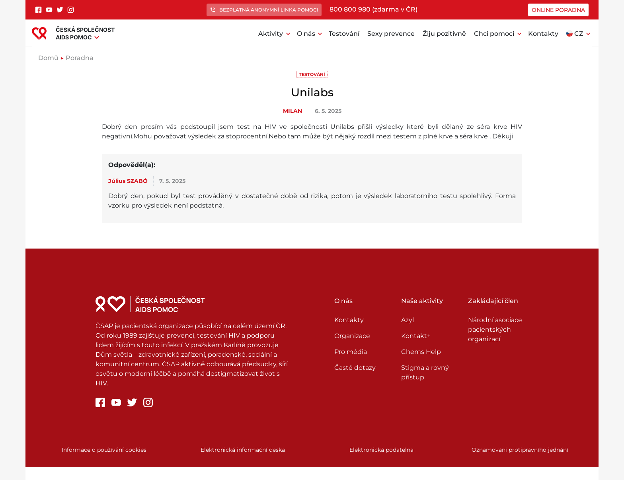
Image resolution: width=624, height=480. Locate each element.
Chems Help (421, 352)
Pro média (350, 352)
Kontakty (543, 33)
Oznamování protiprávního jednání (520, 449)
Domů (48, 58)
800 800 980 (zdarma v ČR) (373, 9)
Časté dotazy (355, 367)
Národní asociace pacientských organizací (495, 329)
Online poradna (558, 10)
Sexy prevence (391, 33)
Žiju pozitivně (444, 33)
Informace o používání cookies (104, 449)
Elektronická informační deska (243, 449)
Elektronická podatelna (381, 449)
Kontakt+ (416, 336)
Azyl (407, 320)
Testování (344, 33)
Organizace (352, 336)
